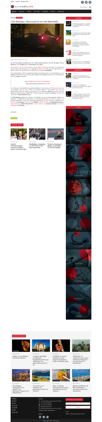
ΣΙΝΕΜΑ (13, 11)
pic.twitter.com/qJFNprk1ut (42, 81)
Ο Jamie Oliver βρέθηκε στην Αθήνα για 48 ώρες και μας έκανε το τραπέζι (81, 77)
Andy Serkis (14, 103)
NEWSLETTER (24, 1)
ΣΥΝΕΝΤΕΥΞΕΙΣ (79, 70)
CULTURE (45, 11)
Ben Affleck (29, 89)
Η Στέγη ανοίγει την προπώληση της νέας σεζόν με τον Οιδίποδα (81, 62)
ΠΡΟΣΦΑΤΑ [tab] (78, 18)
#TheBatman (31, 81)
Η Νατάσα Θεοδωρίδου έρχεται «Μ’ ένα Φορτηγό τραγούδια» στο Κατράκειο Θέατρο (81, 54)
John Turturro (39, 103)
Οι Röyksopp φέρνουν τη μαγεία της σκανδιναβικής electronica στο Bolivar (81, 25)
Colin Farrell (49, 100)
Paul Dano (28, 102)
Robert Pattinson (43, 67)
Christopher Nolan (56, 88)
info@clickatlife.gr (46, 406)
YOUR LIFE (61, 11)
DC (38, 70)
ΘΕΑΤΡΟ (21, 11)
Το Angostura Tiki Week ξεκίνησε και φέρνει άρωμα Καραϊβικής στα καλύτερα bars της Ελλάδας (80, 44)
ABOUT (12, 1)
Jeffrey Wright (43, 102)
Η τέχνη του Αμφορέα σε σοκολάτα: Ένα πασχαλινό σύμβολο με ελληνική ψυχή (81, 86)
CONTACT (17, 1)
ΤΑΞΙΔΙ (53, 11)
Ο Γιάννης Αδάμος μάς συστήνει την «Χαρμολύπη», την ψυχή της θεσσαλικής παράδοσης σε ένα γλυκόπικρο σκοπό (81, 96)
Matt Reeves (42, 69)
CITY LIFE (36, 11)
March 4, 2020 (46, 83)
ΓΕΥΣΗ (29, 11)
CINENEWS (14, 118)
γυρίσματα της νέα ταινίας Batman (23, 67)
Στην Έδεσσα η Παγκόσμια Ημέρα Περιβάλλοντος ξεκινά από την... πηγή (81, 34)
